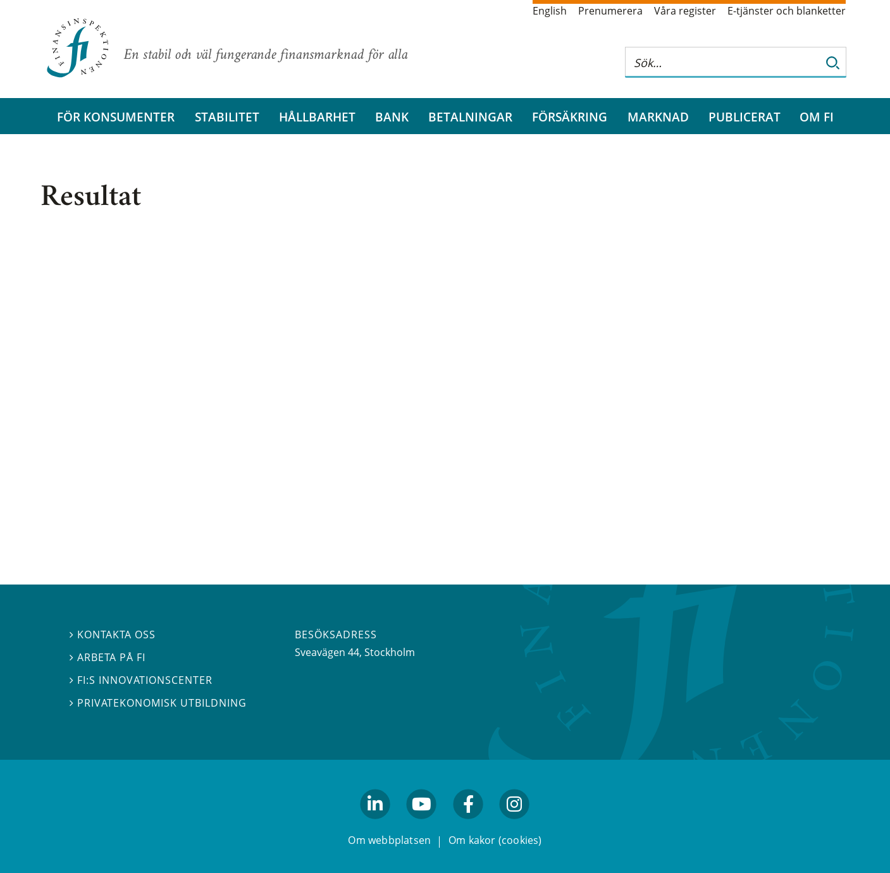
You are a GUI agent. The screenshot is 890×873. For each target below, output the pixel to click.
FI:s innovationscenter (141, 680)
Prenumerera (610, 11)
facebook (468, 824)
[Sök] (833, 62)
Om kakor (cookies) (494, 841)
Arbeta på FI (107, 657)
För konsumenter (116, 116)
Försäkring (569, 116)
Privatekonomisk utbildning (158, 703)
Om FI (817, 116)
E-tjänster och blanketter (786, 11)
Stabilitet (227, 116)
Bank (392, 116)
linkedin (375, 824)
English (550, 11)
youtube (422, 824)
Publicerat (744, 116)
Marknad (658, 116)
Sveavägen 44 (327, 652)
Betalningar (470, 116)
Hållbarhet (317, 116)
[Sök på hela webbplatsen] (723, 62)
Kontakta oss (113, 634)
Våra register (685, 11)
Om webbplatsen (389, 841)
